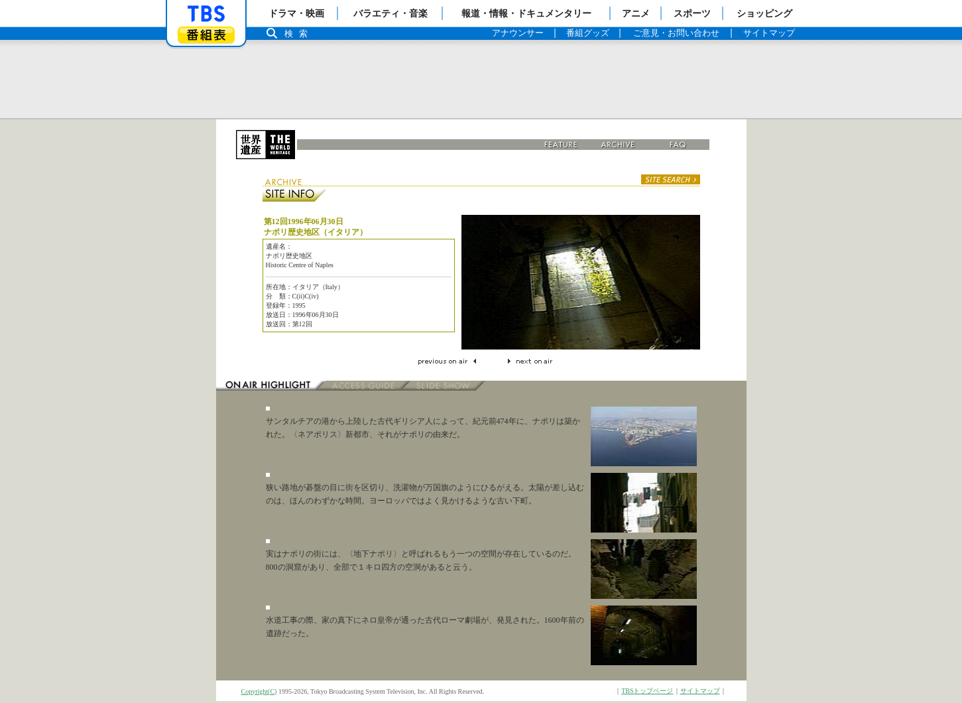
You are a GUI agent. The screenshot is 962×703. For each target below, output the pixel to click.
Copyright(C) (259, 691)
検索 (299, 33)
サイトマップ (700, 690)
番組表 (206, 35)
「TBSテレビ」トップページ (206, 14)
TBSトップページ (647, 690)
